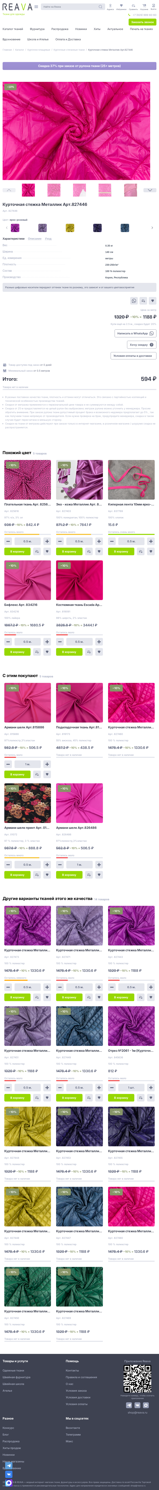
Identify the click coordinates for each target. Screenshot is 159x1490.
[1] (28, 190)
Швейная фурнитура (16, 1377)
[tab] (14, 238)
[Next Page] (149, 190)
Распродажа (11, 1441)
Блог (6, 1434)
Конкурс (8, 1428)
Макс (69, 1441)
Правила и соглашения (81, 1377)
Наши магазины (13, 1461)
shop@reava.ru (137, 1412)
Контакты (72, 1370)
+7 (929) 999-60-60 (144, 14)
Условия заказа (76, 1390)
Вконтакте (73, 1428)
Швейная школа (13, 1384)
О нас (69, 1384)
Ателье (7, 1390)
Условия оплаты (77, 1404)
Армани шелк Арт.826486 (76, 828)
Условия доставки (78, 1397)
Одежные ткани (13, 1370)
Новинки (9, 1454)
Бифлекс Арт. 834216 (20, 605)
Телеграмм (73, 1434)
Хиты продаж (12, 1448)
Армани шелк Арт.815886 (24, 727)
